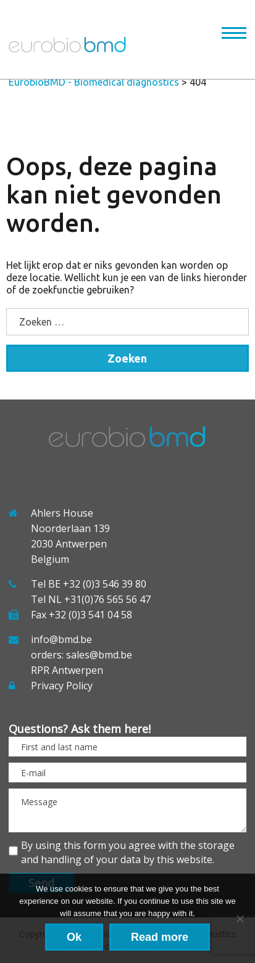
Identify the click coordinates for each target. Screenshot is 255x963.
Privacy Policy (62, 685)
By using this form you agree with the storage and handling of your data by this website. (128, 852)
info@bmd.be (61, 639)
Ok (74, 937)
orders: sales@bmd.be (81, 655)
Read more (159, 937)
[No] (239, 918)
